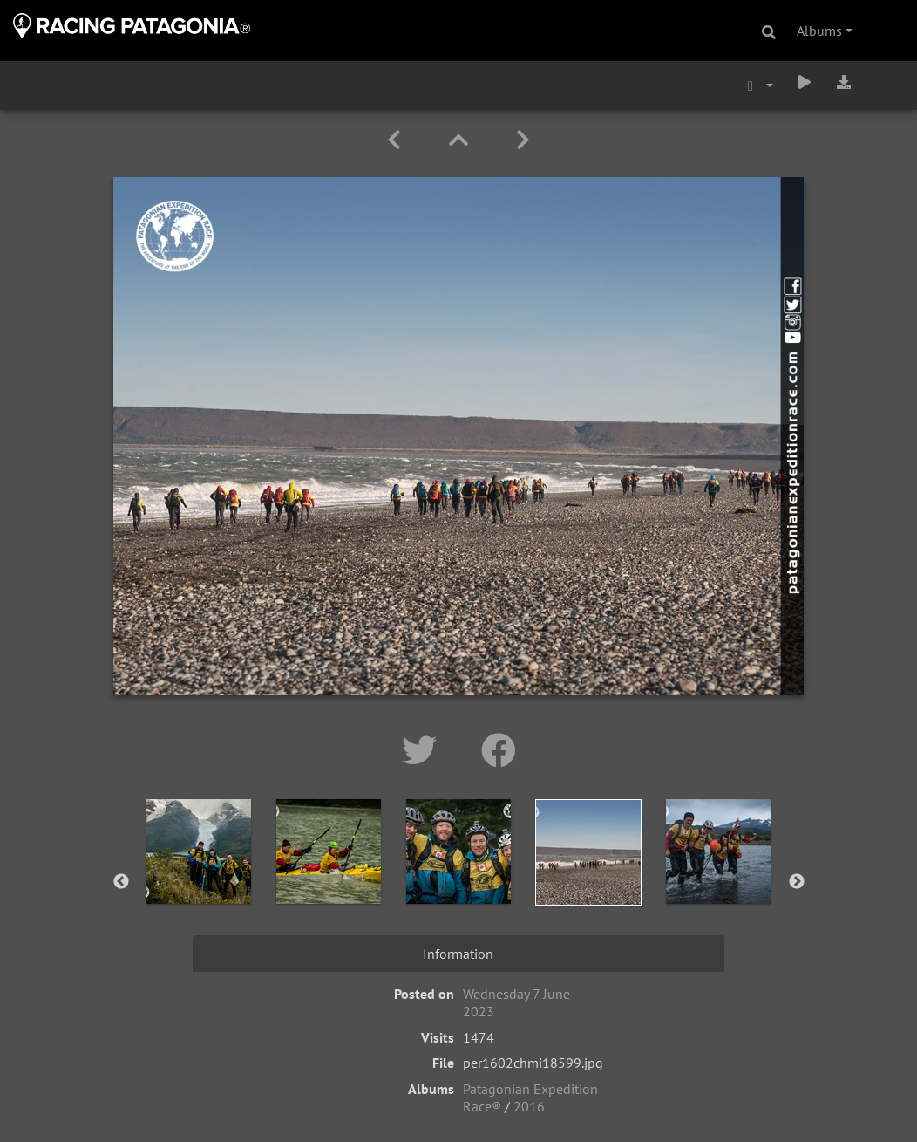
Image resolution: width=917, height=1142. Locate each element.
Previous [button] (121, 882)
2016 (529, 1106)
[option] (199, 878)
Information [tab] (458, 953)
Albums (819, 30)
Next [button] (796, 882)
